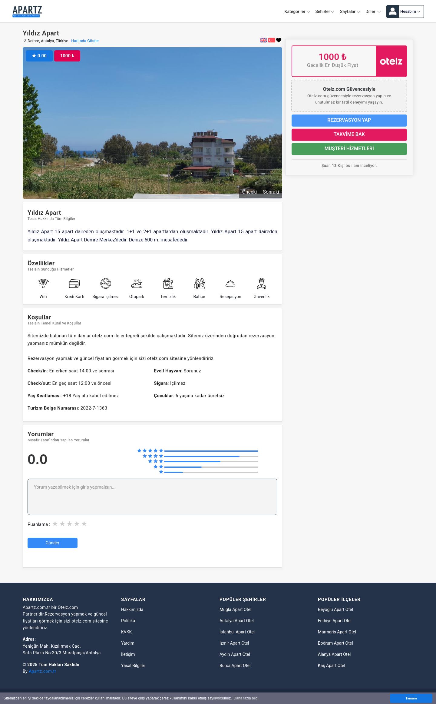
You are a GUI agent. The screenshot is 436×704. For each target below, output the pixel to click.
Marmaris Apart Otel (337, 631)
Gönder (52, 542)
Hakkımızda (132, 609)
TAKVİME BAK (349, 138)
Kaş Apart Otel (331, 665)
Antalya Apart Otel (237, 620)
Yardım (127, 643)
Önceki (249, 192)
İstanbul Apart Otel (237, 631)
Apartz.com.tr (42, 671)
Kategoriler (297, 11)
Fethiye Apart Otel (335, 620)
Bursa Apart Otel (235, 665)
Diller (373, 11)
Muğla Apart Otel (235, 609)
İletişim (128, 654)
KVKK (126, 631)
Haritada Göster (85, 40)
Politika (128, 620)
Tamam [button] (411, 698)
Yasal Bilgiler (133, 665)
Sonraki (271, 192)
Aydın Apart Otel (235, 654)
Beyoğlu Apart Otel (335, 609)
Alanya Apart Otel (334, 654)
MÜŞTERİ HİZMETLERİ (349, 152)
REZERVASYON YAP (349, 123)
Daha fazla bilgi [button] (245, 698)
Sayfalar (350, 11)
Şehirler (325, 11)
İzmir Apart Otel (234, 643)
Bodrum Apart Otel (335, 643)
